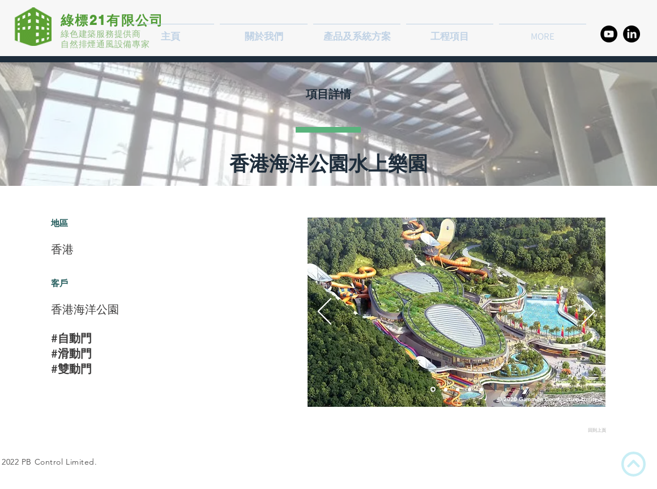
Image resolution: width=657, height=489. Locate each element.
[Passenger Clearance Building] (433, 389)
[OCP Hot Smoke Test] (481, 389)
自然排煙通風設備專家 (105, 44)
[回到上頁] (562, 431)
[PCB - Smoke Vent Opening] (457, 389)
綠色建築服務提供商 (101, 33)
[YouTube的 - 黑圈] (608, 33)
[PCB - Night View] (445, 389)
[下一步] (588, 312)
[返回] (324, 312)
